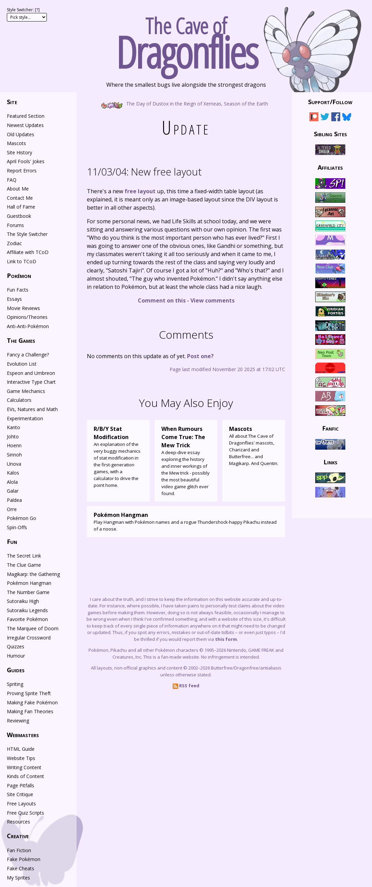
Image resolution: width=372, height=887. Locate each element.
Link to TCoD (21, 261)
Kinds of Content (25, 776)
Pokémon (19, 275)
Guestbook (19, 216)
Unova (14, 464)
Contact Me (20, 198)
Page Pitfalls (20, 785)
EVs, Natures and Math (32, 409)
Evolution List (22, 364)
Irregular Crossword (29, 637)
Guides (16, 670)
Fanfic (330, 428)
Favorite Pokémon (27, 619)
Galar (12, 491)
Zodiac (14, 243)
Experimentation (25, 418)
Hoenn (14, 445)
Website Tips (21, 758)
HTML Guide (21, 749)
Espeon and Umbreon (31, 373)
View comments (212, 300)
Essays (14, 299)
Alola (12, 482)
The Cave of (186, 40)
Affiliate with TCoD (28, 252)
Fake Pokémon (23, 859)
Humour (16, 655)
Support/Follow (330, 102)
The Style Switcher (27, 234)
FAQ (11, 180)
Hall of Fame (21, 206)
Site (12, 102)
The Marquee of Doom (32, 628)
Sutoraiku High (23, 601)
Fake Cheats (20, 868)
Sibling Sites (330, 133)
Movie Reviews (23, 308)
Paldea (14, 500)
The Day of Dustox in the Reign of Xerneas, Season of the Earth (186, 103)
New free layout (144, 171)
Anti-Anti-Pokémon (28, 326)
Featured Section (25, 116)
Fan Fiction (19, 850)
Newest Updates (25, 125)
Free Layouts (21, 803)
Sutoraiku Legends (27, 610)
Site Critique (20, 794)
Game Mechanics (26, 391)
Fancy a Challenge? (28, 354)
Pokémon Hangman (29, 583)
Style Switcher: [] (23, 10)
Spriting (15, 684)
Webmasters (23, 735)
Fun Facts (17, 289)
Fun (12, 541)
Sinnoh (14, 454)
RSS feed (186, 685)
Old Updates (20, 134)
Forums (15, 225)
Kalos (13, 472)
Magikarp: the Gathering (33, 574)
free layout (140, 191)
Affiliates (330, 167)
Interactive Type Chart (31, 382)
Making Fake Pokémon (32, 702)
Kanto (13, 427)
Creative (18, 836)
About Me (18, 188)
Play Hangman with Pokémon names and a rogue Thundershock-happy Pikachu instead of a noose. (186, 521)
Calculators (19, 400)
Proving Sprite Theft (29, 693)
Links (330, 461)
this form (226, 639)
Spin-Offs (17, 527)
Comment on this (162, 300)
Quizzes (15, 646)
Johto (13, 436)
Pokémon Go (21, 518)
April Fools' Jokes (25, 161)
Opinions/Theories (27, 317)
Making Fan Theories (30, 711)
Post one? (200, 356)
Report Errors (22, 170)
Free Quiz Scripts (25, 812)
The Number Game (28, 592)
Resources (18, 821)
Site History (19, 152)
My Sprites (18, 877)
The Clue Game (24, 565)
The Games (21, 340)
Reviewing (18, 720)
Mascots (16, 143)
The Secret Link (24, 555)
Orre (12, 509)
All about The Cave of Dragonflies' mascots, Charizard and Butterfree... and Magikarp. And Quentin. (253, 445)
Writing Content (24, 767)
